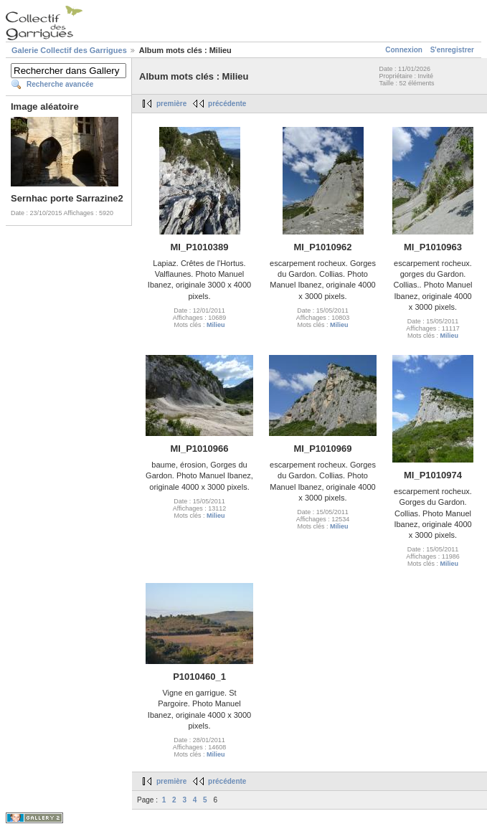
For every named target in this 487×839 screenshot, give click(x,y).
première (171, 104)
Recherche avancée (60, 84)
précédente (227, 104)
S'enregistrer (452, 50)
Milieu (216, 324)
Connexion (403, 50)
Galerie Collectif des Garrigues (69, 50)
